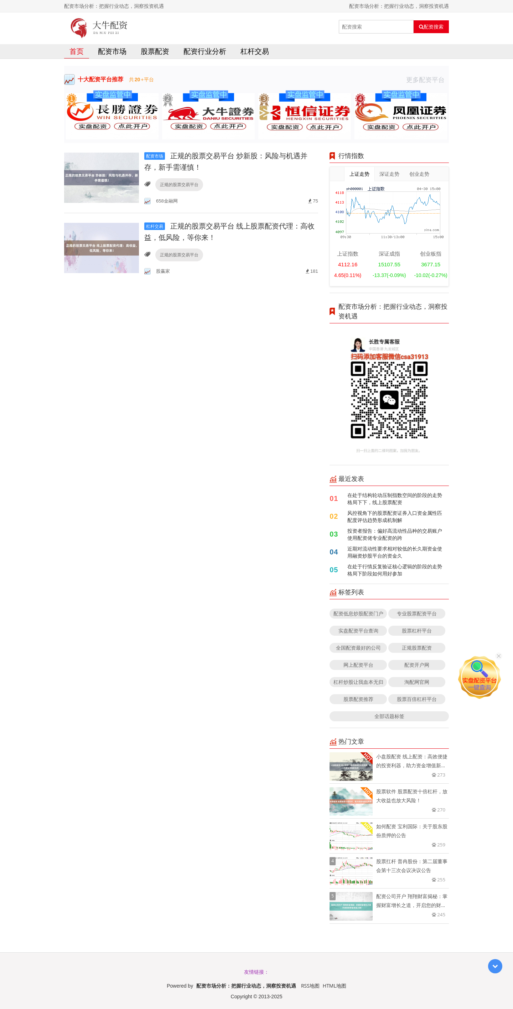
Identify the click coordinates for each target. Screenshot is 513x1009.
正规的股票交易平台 (179, 184)
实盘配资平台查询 (358, 630)
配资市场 (112, 51)
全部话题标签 (389, 716)
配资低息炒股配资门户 (358, 613)
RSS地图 (310, 985)
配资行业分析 (204, 51)
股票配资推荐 (358, 699)
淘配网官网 (416, 681)
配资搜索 (431, 27)
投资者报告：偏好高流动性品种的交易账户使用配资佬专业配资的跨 (394, 534)
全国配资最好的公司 (358, 647)
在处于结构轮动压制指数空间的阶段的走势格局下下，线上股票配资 (394, 499)
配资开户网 (416, 664)
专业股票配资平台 (417, 613)
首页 (76, 51)
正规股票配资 (417, 647)
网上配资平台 (358, 664)
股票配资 (155, 51)
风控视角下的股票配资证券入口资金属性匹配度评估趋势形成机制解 (394, 516)
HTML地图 (334, 985)
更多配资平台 (427, 79)
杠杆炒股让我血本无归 (358, 681)
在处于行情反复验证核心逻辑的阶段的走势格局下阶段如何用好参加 (394, 570)
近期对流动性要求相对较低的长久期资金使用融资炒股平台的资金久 (394, 552)
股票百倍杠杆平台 (417, 699)
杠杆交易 (254, 51)
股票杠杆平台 (417, 630)
